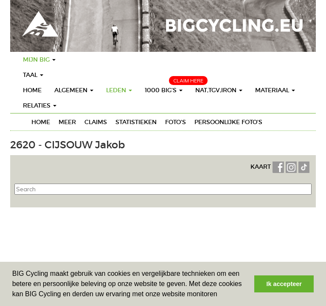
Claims (95, 122)
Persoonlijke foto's (228, 122)
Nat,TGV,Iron (218, 90)
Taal (33, 75)
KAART (261, 166)
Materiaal (275, 90)
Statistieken (136, 122)
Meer (67, 122)
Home (32, 90)
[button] (220, 295)
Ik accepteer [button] (284, 283)
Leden (119, 90)
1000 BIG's (164, 90)
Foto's (175, 122)
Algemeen (73, 90)
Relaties (39, 105)
